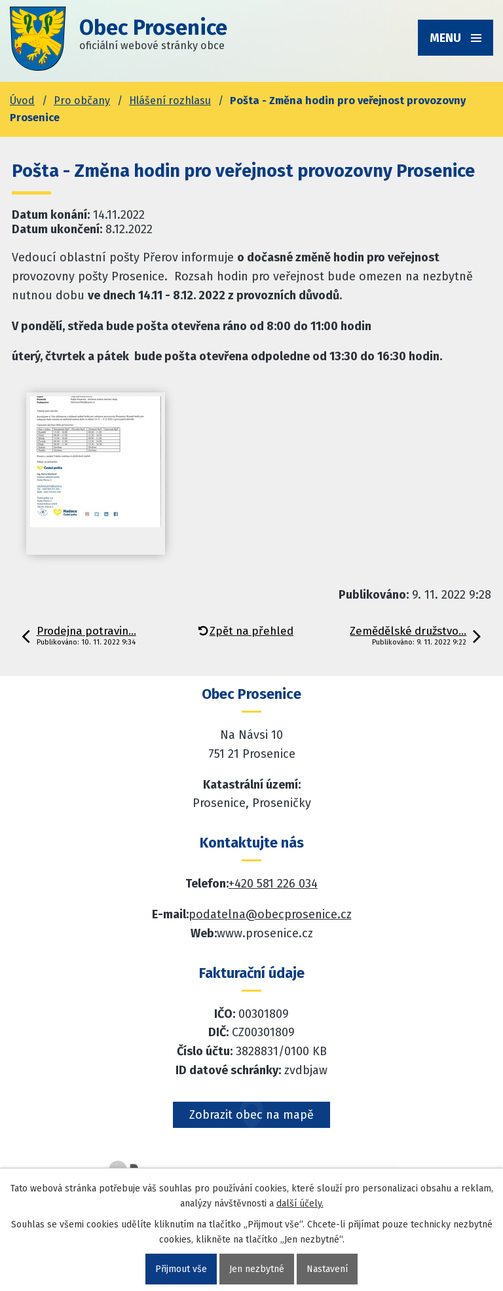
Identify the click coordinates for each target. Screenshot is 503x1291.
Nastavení (327, 1269)
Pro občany (82, 100)
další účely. (300, 1203)
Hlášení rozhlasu (170, 100)
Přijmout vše (181, 1269)
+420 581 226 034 (273, 883)
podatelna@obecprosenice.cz (270, 914)
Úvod (22, 100)
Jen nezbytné (256, 1269)
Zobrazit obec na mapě (251, 1115)
